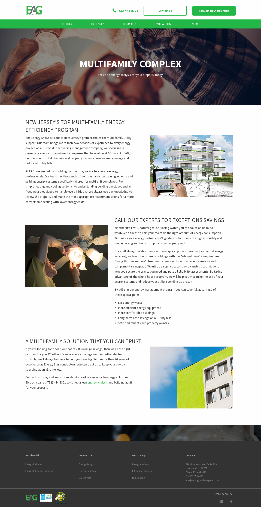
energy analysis (98, 382)
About (195, 23)
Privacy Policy (224, 494)
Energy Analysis (87, 464)
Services (67, 23)
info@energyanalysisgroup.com (202, 480)
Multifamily (97, 23)
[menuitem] (67, 24)
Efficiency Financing (142, 471)
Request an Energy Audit (214, 10)
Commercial (130, 23)
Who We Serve (164, 23)
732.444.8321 (199, 472)
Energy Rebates (33, 464)
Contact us (165, 10)
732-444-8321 (125, 10)
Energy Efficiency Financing (39, 471)
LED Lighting (85, 477)
